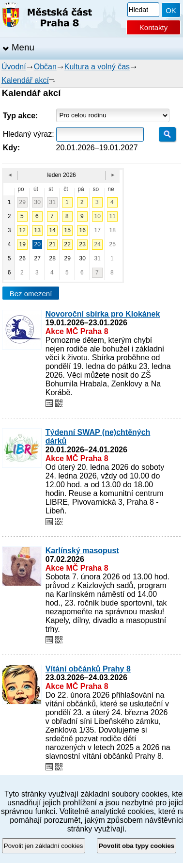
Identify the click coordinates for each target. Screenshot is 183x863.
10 (97, 216)
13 (37, 230)
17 (97, 230)
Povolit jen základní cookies (43, 845)
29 (22, 202)
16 (82, 230)
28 (52, 258)
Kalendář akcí (25, 80)
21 (52, 244)
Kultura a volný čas (97, 67)
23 (82, 244)
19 (22, 244)
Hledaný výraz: (28, 134)
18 (112, 230)
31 (52, 202)
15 (67, 230)
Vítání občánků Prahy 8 (88, 669)
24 (97, 244)
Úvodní (13, 67)
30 (37, 202)
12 (22, 230)
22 (67, 244)
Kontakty (153, 27)
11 (112, 216)
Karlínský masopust (82, 550)
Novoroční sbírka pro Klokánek (103, 314)
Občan (45, 67)
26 (22, 258)
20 (37, 244)
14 (52, 230)
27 (37, 258)
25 (112, 244)
